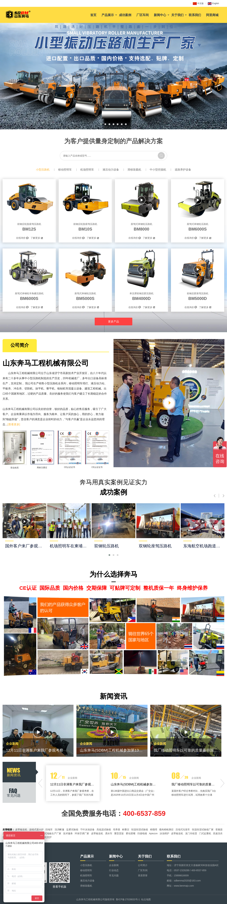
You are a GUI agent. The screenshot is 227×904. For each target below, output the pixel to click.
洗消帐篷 (59, 829)
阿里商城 (212, 15)
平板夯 (7, 388)
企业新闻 (114, 865)
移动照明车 (65, 169)
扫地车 (49, 829)
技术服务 (68, 833)
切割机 (28, 388)
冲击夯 (18, 388)
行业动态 (114, 870)
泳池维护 (164, 833)
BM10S (85, 226)
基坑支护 (47, 837)
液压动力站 (97, 383)
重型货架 (119, 833)
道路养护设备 (183, 169)
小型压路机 (43, 169)
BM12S (29, 226)
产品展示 (108, 15)
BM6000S (197, 226)
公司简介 (143, 865)
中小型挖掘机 (158, 169)
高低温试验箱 (104, 829)
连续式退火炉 (36, 829)
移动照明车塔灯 (78, 383)
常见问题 (114, 875)
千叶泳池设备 (87, 829)
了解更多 (35, 238)
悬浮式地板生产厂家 (50, 833)
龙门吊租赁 (191, 833)
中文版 (198, 3)
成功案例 (125, 15)
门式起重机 (205, 833)
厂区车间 (142, 15)
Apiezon (153, 833)
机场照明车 (87, 169)
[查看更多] (14, 424)
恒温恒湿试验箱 (139, 829)
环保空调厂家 (82, 833)
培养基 (116, 829)
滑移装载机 (134, 169)
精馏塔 (153, 829)
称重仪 (125, 829)
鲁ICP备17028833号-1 (128, 899)
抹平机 (39, 388)
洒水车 (108, 833)
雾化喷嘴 (130, 833)
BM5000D (197, 296)
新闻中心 (160, 15)
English (213, 3)
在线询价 (21, 238)
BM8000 (141, 226)
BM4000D (141, 296)
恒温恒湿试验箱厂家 (202, 829)
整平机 (50, 388)
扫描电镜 (142, 833)
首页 (93, 15)
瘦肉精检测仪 (166, 829)
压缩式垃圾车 (183, 829)
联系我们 (195, 15)
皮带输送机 (21, 829)
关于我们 (177, 15)
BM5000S (85, 296)
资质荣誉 (143, 875)
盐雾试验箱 (72, 829)
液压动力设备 (111, 169)
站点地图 (146, 899)
